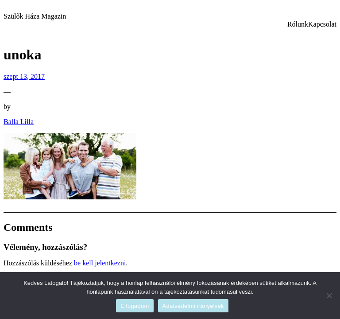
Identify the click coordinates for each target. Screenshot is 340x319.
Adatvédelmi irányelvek (193, 306)
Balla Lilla (19, 121)
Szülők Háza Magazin (35, 16)
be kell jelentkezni (100, 263)
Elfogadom (134, 306)
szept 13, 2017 (24, 76)
